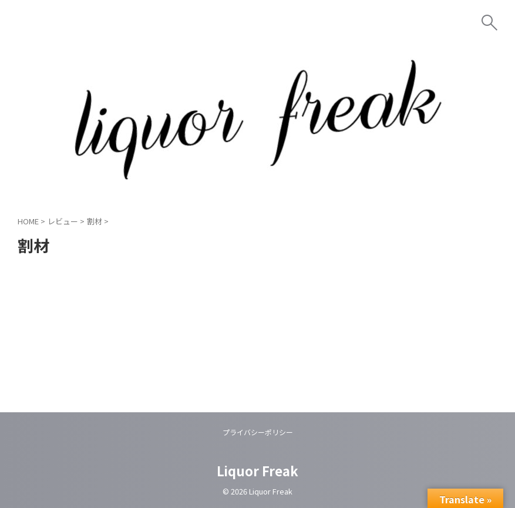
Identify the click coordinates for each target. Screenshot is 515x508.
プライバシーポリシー (258, 432)
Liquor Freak (257, 470)
